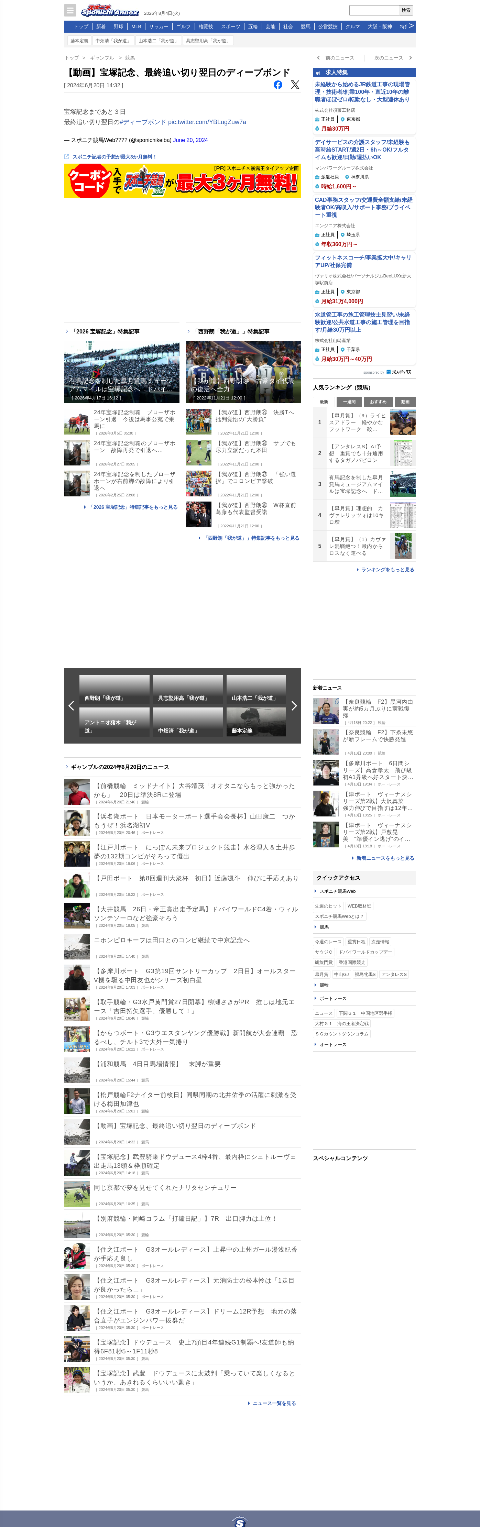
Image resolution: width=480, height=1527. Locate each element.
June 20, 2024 (190, 140)
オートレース (333, 1044)
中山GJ (341, 974)
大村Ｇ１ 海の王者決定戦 (342, 1023)
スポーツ (230, 26)
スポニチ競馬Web (338, 891)
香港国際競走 (352, 962)
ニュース (324, 1013)
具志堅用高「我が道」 (208, 40)
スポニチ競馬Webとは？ (339, 916)
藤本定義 (79, 40)
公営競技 (328, 26)
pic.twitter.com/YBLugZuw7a (207, 122)
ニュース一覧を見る (274, 1403)
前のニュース (340, 57)
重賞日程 (357, 941)
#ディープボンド (143, 122)
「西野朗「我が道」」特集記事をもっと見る (251, 538)
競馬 (305, 26)
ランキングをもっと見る (387, 569)
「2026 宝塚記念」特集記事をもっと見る (133, 507)
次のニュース (388, 57)
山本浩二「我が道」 (159, 40)
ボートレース (333, 998)
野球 (118, 26)
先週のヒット (328, 906)
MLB (136, 26)
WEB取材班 (359, 906)
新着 (101, 26)
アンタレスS (394, 974)
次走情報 (380, 941)
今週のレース (328, 941)
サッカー (158, 26)
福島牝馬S (365, 974)
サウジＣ (324, 952)
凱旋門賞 (324, 962)
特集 (405, 26)
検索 (406, 10)
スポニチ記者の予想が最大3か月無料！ (115, 157)
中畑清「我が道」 (113, 40)
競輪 (324, 985)
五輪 (253, 26)
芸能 (270, 26)
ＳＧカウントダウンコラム (342, 1033)
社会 (288, 26)
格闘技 (206, 26)
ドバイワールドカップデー (365, 952)
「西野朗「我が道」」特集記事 (231, 331)
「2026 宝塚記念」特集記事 (105, 331)
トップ (81, 26)
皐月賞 (321, 974)
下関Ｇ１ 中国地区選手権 (365, 1013)
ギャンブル (102, 58)
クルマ (353, 26)
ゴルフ (183, 26)
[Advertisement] (364, 1105)
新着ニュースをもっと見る (385, 858)
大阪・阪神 (380, 26)
